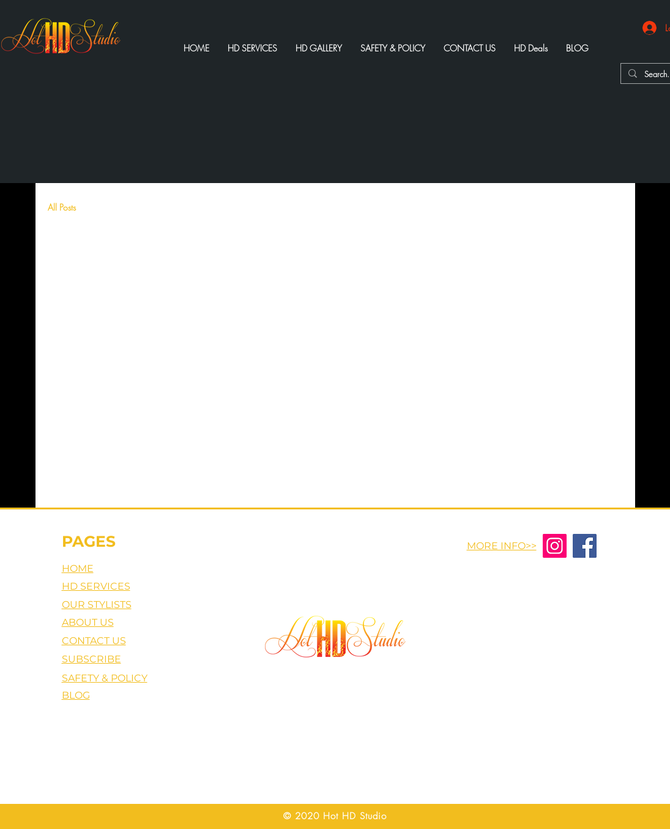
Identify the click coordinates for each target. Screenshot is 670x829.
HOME (78, 568)
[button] (607, 209)
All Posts (62, 207)
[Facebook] (585, 546)
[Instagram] (555, 546)
